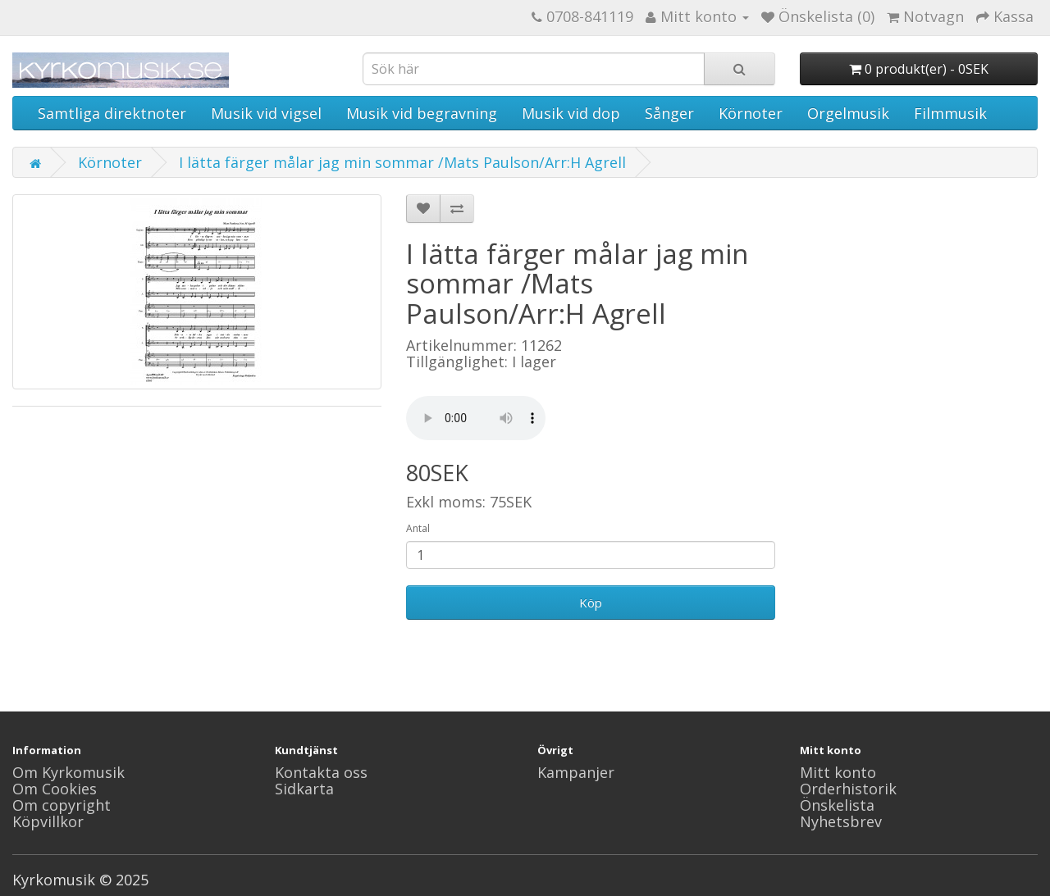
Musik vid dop (571, 113)
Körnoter (751, 113)
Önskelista (837, 805)
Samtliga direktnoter (112, 113)
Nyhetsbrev (841, 821)
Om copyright (61, 805)
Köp (590, 602)
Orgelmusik (848, 113)
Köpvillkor (48, 821)
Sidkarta (304, 788)
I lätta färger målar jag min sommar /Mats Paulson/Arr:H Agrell (402, 162)
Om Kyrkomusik (68, 772)
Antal (418, 528)
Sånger (669, 113)
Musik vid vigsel (266, 113)
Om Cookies (54, 788)
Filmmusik (950, 113)
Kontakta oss (321, 772)
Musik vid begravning (421, 113)
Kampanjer (575, 772)
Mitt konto (838, 772)
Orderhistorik (848, 788)
